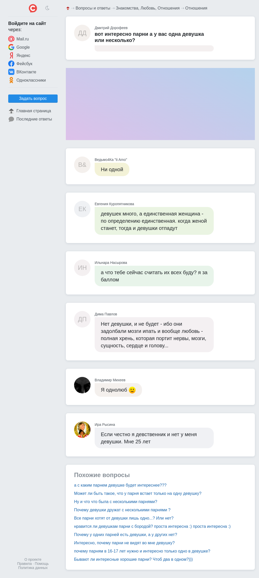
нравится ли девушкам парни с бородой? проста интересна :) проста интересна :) (152, 526)
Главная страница (29, 111)
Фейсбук (20, 64)
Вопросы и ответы (93, 8)
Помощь (42, 564)
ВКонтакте (22, 72)
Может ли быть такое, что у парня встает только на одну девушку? (137, 493)
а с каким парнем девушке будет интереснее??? (120, 485)
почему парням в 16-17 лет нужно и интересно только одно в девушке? (142, 551)
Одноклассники (27, 80)
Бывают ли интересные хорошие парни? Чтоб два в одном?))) (133, 559)
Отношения (196, 8)
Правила (24, 564)
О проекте (32, 559)
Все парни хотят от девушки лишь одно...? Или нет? (124, 518)
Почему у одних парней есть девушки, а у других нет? (125, 534)
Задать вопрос (33, 98)
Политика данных (33, 568)
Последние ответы (30, 119)
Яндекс (19, 55)
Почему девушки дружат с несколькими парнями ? (122, 510)
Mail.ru (18, 39)
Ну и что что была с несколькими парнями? (115, 501)
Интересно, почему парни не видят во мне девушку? (124, 543)
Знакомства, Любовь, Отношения (148, 8)
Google (19, 47)
